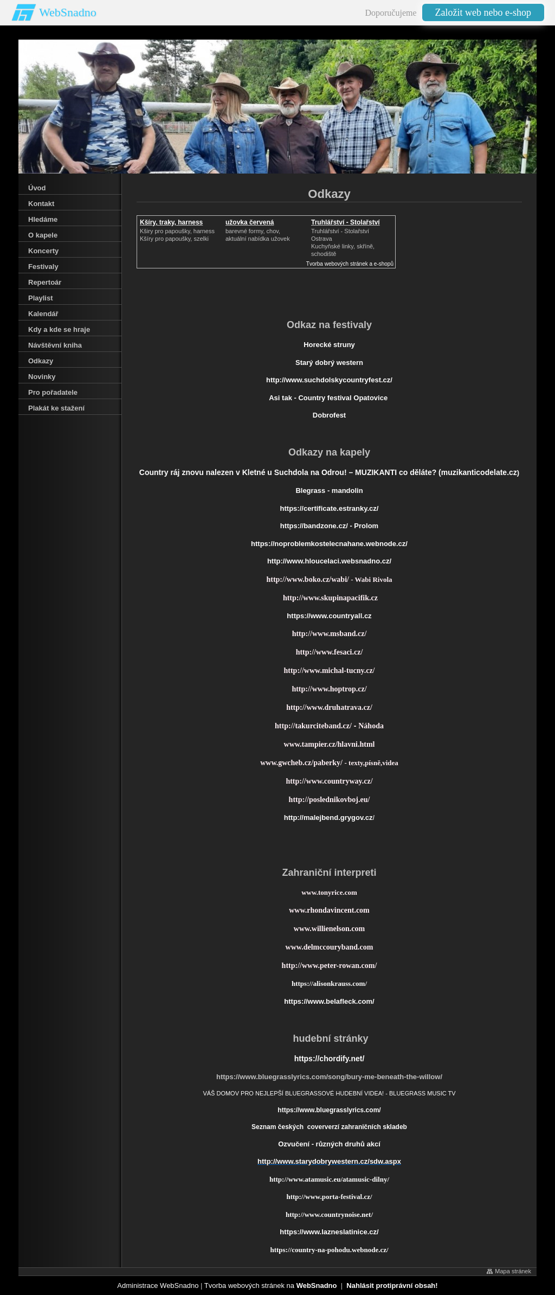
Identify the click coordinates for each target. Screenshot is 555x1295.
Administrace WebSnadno (157, 1285)
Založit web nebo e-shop (483, 12)
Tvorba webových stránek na (270, 1285)
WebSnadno (67, 12)
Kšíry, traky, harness (171, 222)
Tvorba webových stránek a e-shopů (349, 264)
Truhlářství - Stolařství (345, 222)
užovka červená (249, 222)
